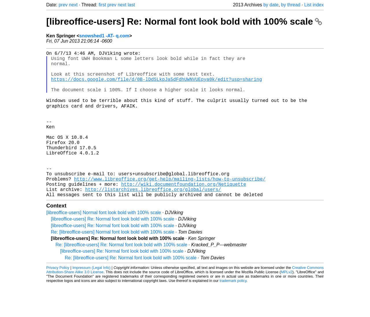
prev (63, 4)
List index (314, 4)
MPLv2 (287, 304)
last (131, 4)
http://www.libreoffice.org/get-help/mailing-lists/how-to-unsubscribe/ (169, 207)
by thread (290, 4)
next (73, 4)
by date (270, 4)
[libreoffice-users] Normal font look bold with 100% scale (103, 244)
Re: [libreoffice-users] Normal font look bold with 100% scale (112, 263)
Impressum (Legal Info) (91, 299)
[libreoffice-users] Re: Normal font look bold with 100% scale (184, 21)
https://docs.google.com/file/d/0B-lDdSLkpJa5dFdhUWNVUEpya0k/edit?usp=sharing (156, 86)
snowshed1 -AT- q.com (104, 35)
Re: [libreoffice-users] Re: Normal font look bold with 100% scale (121, 276)
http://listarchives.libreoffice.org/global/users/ (153, 220)
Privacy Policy (57, 299)
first (102, 4)
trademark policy (233, 312)
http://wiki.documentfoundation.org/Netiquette (183, 213)
